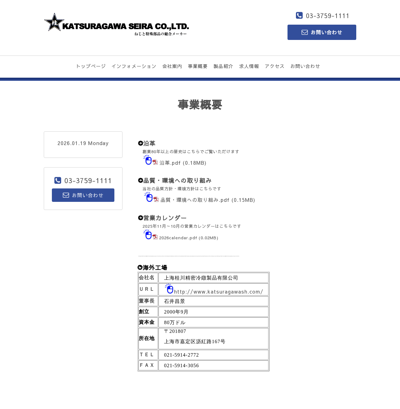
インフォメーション (134, 66)
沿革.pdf (170, 162)
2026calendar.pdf (178, 238)
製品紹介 (223, 66)
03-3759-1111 (328, 15)
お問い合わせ (305, 66)
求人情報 (249, 66)
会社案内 (172, 66)
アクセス (275, 66)
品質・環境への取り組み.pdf (195, 199)
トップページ (91, 66)
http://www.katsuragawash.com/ (218, 291)
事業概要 (198, 66)
